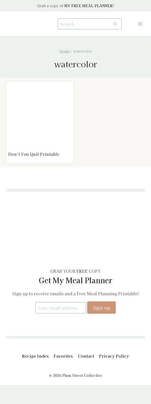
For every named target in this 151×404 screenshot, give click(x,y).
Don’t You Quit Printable (33, 154)
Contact (86, 356)
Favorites (63, 356)
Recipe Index (35, 356)
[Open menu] (140, 24)
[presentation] (40, 115)
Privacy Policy (114, 356)
